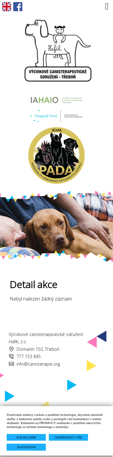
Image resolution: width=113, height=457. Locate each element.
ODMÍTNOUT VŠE (68, 437)
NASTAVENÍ (26, 447)
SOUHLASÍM (26, 437)
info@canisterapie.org (38, 364)
